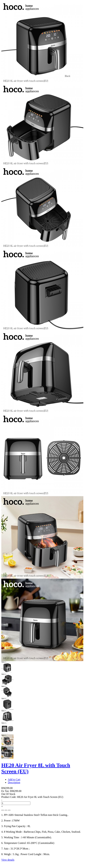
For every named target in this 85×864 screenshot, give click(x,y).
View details (7, 859)
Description (14, 782)
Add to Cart (14, 779)
